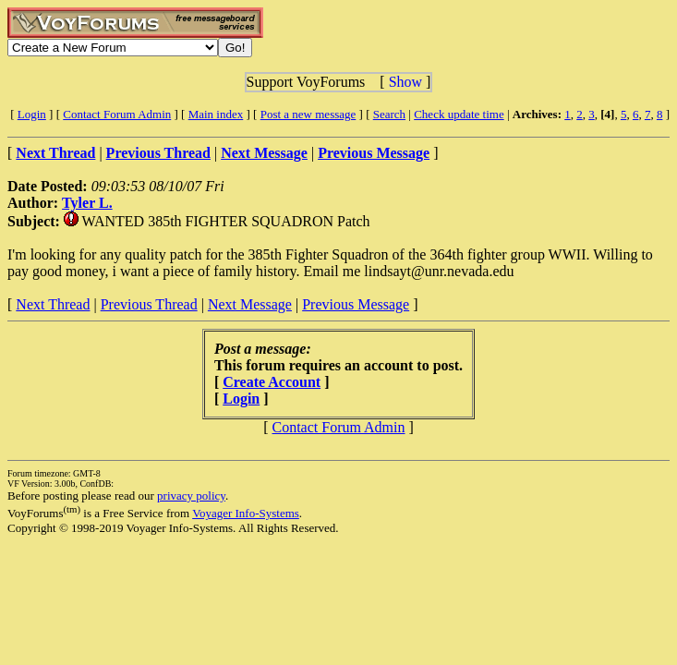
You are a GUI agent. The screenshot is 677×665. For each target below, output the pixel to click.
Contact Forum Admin (117, 114)
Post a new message (308, 114)
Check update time (458, 114)
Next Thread (53, 304)
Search (389, 114)
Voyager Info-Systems (245, 513)
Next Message (250, 304)
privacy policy (191, 495)
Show (405, 82)
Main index (216, 114)
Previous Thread (149, 304)
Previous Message (355, 304)
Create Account (271, 382)
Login (32, 114)
